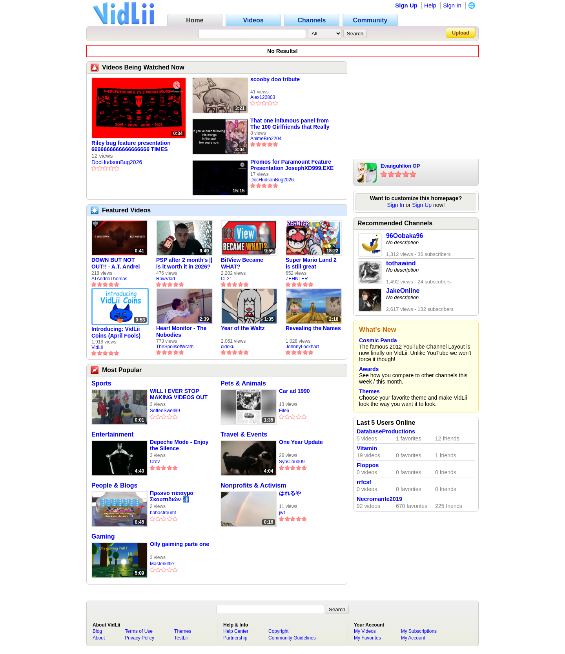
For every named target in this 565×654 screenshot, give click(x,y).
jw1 (282, 512)
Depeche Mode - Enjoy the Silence (179, 445)
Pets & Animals (243, 383)
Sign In (452, 5)
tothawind (401, 263)
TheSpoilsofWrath (174, 346)
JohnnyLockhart (302, 346)
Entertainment (112, 434)
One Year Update (301, 442)
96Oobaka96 (404, 235)
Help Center (235, 631)
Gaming (103, 536)
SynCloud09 (291, 461)
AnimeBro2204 (265, 138)
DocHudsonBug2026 (116, 162)
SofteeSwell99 (165, 410)
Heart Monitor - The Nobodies (181, 331)
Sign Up (406, 5)
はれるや (290, 493)
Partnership (235, 638)
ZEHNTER (297, 278)
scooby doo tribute (275, 79)
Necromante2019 (379, 499)
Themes (369, 391)
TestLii (181, 638)
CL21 (226, 278)
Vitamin (367, 448)
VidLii (97, 347)
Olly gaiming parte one (179, 544)
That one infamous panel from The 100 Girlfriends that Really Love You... (290, 123)
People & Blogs (114, 485)
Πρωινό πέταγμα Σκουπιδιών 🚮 (171, 496)
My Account (413, 638)
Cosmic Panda (378, 340)
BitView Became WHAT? (242, 263)
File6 (284, 410)
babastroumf (163, 512)
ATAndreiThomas (109, 278)
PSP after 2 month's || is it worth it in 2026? (184, 263)
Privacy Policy (139, 638)
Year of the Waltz (243, 328)
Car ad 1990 (294, 391)
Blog (97, 631)
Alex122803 (262, 97)
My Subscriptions (419, 631)
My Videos (365, 631)
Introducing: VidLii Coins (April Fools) (115, 332)
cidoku (228, 346)
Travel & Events (244, 434)
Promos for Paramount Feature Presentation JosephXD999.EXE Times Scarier (292, 165)
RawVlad (165, 278)
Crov (155, 461)
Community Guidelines (292, 638)
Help (430, 5)
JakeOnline (402, 290)
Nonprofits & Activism (253, 485)
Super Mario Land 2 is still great (311, 263)
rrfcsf (364, 482)
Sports (101, 383)
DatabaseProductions (386, 431)
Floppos (368, 465)
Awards (369, 369)
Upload (460, 33)
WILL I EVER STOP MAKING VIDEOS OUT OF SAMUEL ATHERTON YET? (179, 394)
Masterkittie (162, 563)
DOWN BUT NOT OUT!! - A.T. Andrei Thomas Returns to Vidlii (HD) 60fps (116, 263)
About (99, 638)
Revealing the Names (313, 328)
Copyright (278, 631)
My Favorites (367, 638)
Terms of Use (139, 631)
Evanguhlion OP (400, 166)
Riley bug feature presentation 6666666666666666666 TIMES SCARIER (130, 146)
